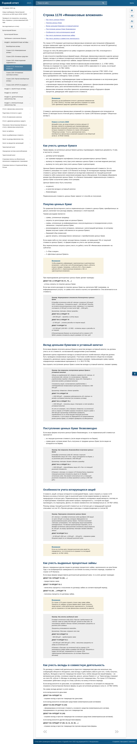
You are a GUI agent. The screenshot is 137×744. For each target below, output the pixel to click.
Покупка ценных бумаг (54, 23)
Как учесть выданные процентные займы (60, 35)
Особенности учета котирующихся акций (60, 32)
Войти (132, 3)
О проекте (116, 741)
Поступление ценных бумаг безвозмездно (61, 29)
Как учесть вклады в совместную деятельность (62, 38)
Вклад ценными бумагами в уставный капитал (62, 26)
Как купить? (124, 741)
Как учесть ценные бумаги (55, 19)
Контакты (132, 741)
